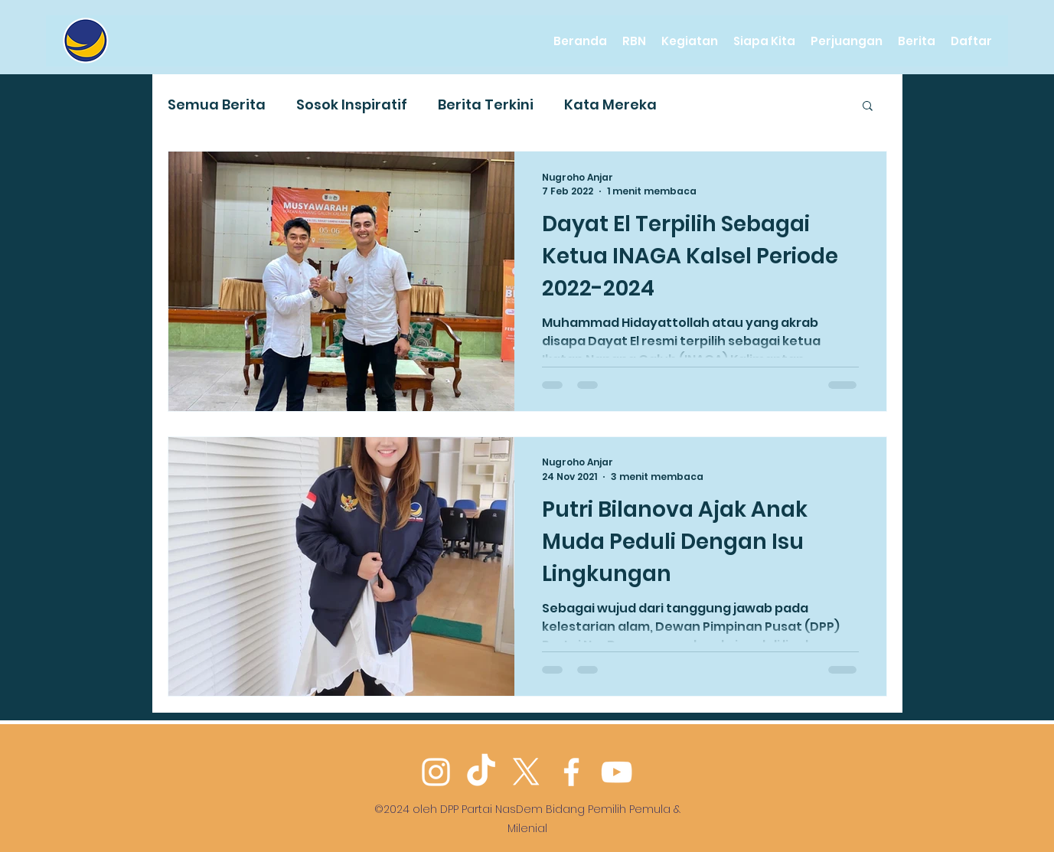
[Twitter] (526, 772)
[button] (867, 107)
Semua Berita (217, 104)
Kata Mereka (610, 104)
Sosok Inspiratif (351, 104)
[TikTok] (481, 772)
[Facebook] (571, 772)
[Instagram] (436, 772)
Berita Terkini (486, 104)
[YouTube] (616, 772)
